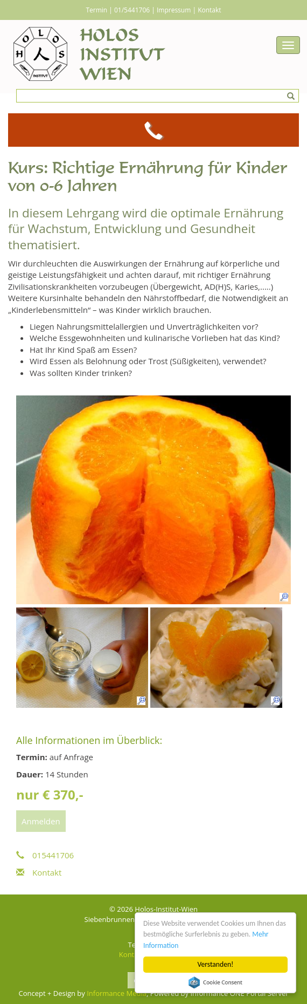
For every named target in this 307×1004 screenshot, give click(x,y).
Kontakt (209, 10)
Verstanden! (216, 964)
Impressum (174, 10)
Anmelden (41, 821)
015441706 (45, 855)
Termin (96, 10)
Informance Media (116, 993)
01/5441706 (132, 10)
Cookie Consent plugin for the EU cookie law (215, 982)
